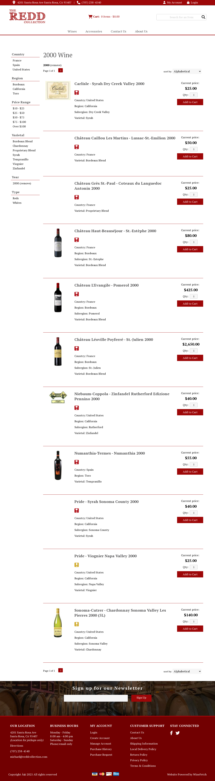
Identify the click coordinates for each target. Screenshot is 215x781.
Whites (17, 203)
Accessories (92, 31)
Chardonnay (20, 146)
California (19, 89)
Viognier (18, 164)
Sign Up (141, 697)
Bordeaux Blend (23, 141)
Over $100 (19, 126)
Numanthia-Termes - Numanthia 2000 (109, 453)
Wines (71, 31)
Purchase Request (101, 755)
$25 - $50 (18, 113)
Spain (16, 65)
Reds (16, 198)
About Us (140, 31)
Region (17, 78)
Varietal (18, 135)
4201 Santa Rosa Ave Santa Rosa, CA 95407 (44, 2)
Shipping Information (144, 743)
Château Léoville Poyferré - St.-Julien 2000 (113, 339)
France (17, 60)
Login (192, 2)
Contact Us (118, 31)
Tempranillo (20, 159)
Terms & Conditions (143, 766)
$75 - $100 (19, 122)
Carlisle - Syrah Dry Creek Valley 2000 (109, 83)
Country (18, 54)
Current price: (190, 83)
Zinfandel (19, 168)
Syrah (16, 155)
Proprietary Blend (24, 150)
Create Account (100, 738)
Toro (16, 93)
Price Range (21, 102)
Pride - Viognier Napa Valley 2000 (105, 555)
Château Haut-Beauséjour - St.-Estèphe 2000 (115, 230)
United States (21, 69)
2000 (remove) (22, 183)
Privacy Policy (139, 760)
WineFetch (200, 774)
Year (15, 177)
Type (15, 192)
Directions (16, 746)
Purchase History (101, 749)
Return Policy (138, 755)
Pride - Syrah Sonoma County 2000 (106, 501)
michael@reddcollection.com (28, 757)
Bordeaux (19, 84)
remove (56, 65)
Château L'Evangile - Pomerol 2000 (106, 285)
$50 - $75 (18, 117)
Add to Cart (190, 102)
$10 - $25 (18, 108)
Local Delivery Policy (143, 749)
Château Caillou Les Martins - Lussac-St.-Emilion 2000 (124, 137)
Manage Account (100, 743)
